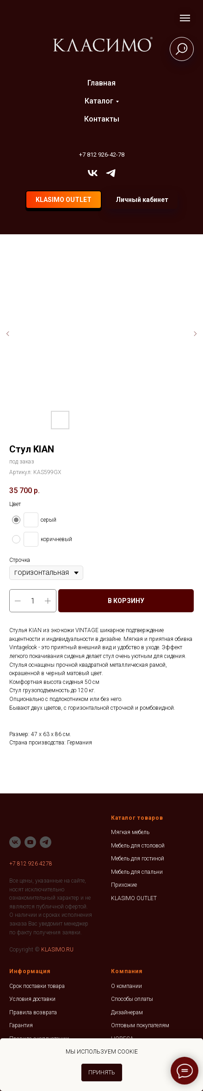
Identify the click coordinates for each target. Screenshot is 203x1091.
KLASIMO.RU (57, 949)
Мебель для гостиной (137, 858)
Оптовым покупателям (140, 1025)
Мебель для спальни (137, 872)
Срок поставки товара (37, 986)
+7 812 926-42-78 (101, 154)
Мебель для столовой (138, 845)
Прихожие (124, 885)
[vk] (92, 173)
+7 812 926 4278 (30, 863)
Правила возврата (33, 1012)
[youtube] (30, 842)
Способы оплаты (132, 999)
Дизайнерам (127, 1012)
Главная (101, 83)
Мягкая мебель (130, 832)
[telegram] (111, 173)
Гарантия (21, 1025)
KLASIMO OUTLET (134, 898)
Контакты (101, 119)
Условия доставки (32, 999)
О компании (126, 986)
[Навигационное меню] (185, 18)
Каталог (99, 101)
